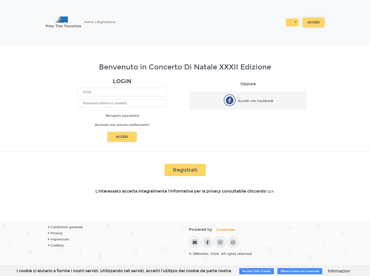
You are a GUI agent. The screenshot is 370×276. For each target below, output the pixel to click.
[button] (292, 22)
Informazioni (339, 271)
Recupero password (122, 116)
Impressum (58, 239)
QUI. (271, 192)
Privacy (55, 233)
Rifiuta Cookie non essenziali (299, 271)
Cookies (56, 245)
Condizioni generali (65, 227)
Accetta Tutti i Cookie (256, 271)
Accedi (313, 22)
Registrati (185, 170)
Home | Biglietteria (99, 22)
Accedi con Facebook (255, 101)
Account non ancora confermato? (122, 125)
